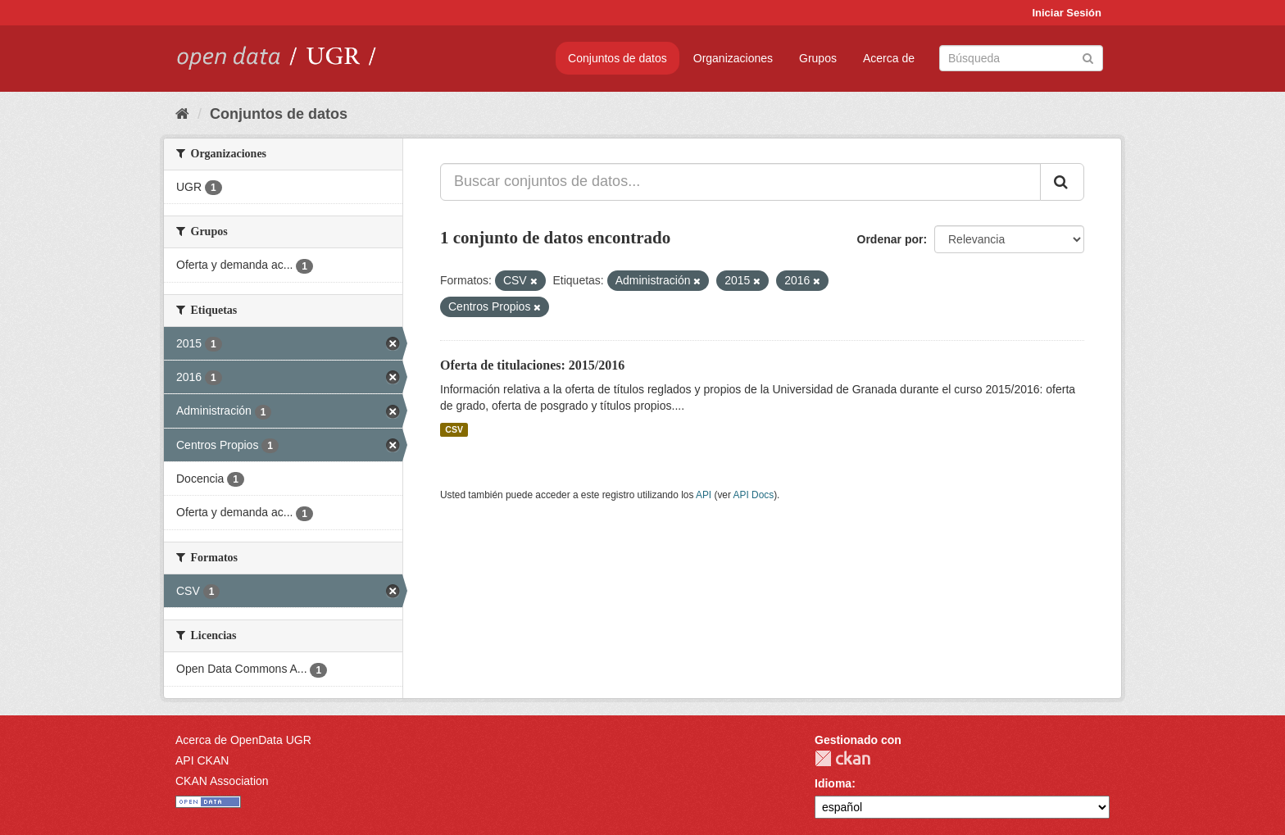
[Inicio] (182, 114)
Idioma (833, 783)
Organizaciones (733, 58)
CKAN (842, 758)
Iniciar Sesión (1066, 13)
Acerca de (889, 58)
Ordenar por (890, 239)
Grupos (818, 58)
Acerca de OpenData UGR (243, 740)
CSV (454, 429)
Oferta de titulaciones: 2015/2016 (532, 365)
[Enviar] (1088, 57)
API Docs (753, 495)
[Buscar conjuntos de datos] (1021, 58)
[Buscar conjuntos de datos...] (740, 182)
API (703, 495)
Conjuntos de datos (617, 58)
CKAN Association (222, 780)
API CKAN (202, 760)
